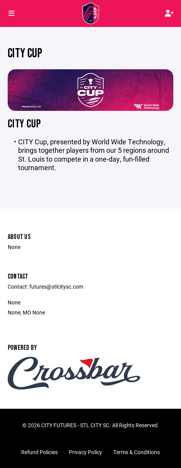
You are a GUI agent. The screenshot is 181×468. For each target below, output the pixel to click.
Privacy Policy (85, 452)
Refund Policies (39, 452)
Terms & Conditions (136, 452)
